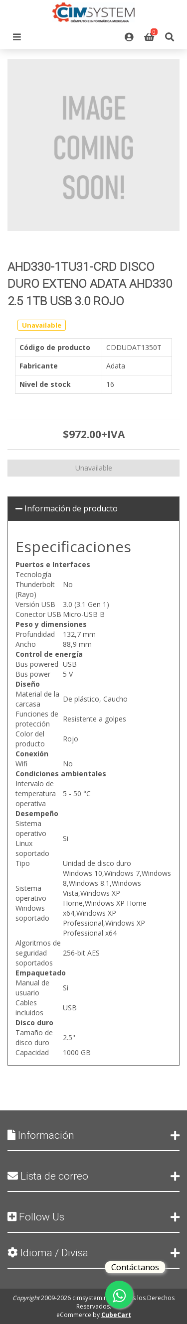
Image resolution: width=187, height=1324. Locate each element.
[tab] (93, 509)
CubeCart (116, 1315)
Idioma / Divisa (93, 1252)
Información (93, 1135)
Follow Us (93, 1216)
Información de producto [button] (66, 508)
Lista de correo (93, 1176)
